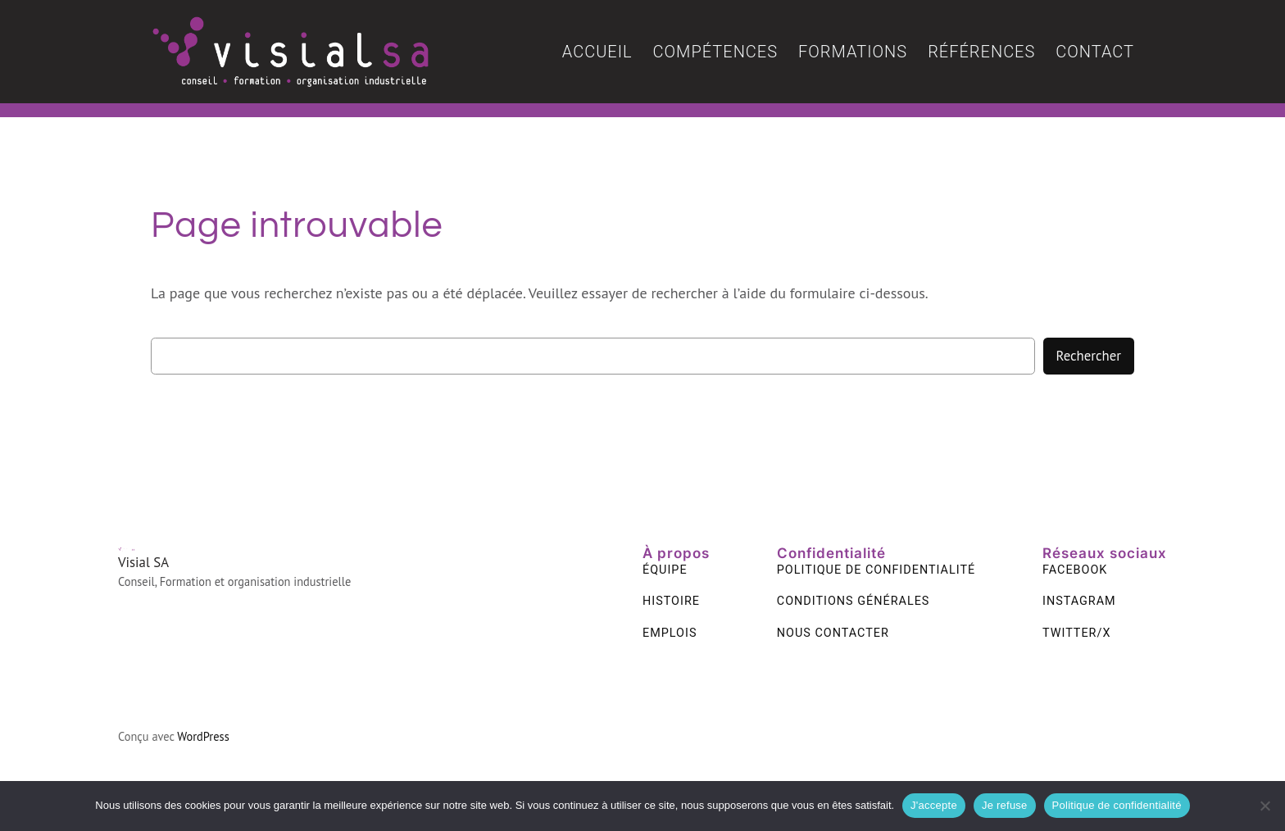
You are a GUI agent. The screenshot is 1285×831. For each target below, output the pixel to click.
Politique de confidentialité (1117, 805)
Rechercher (1088, 356)
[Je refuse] (1264, 805)
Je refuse (1005, 805)
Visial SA (143, 562)
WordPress (203, 736)
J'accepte (933, 805)
